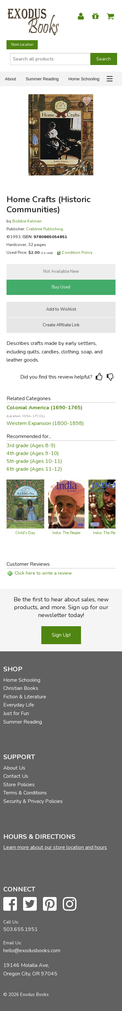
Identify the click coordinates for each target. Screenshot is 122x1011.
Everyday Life (18, 705)
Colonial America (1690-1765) (45, 411)
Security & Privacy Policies (33, 801)
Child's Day (25, 532)
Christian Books (20, 688)
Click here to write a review (43, 573)
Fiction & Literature (24, 696)
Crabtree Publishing (44, 229)
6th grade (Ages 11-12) (34, 469)
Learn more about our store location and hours (55, 847)
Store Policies (19, 784)
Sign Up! (61, 635)
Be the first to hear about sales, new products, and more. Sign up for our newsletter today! (61, 607)
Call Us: (11, 922)
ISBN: (44, 236)
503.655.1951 (20, 929)
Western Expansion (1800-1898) (45, 423)
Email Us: (12, 943)
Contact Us (15, 776)
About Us (14, 768)
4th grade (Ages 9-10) (33, 453)
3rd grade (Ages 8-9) (31, 445)
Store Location (22, 44)
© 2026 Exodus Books (26, 994)
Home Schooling (83, 78)
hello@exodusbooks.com (31, 950)
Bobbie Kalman (27, 221)
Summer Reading (42, 78)
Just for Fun (16, 713)
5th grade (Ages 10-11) (34, 461)
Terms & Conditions (25, 792)
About (10, 78)
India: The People (66, 532)
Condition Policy (77, 252)
